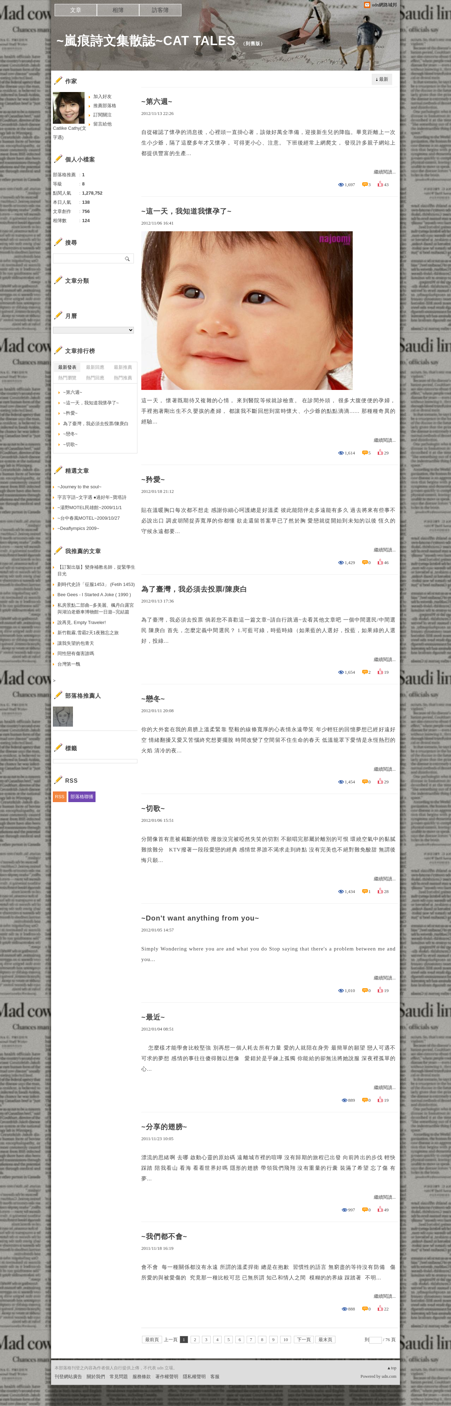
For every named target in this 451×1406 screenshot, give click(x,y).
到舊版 (253, 43)
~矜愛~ (153, 479)
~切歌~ (153, 808)
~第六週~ (156, 101)
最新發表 (67, 367)
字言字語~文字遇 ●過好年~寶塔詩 (91, 497)
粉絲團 (61, 1400)
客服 (215, 1376)
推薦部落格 (104, 105)
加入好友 (102, 96)
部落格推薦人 (83, 696)
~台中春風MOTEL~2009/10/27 (88, 518)
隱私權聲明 (194, 1376)
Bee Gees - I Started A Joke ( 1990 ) (94, 594)
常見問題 (119, 1376)
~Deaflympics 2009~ (78, 528)
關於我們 (96, 1376)
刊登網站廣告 (68, 1376)
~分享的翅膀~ (164, 1127)
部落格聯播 (81, 796)
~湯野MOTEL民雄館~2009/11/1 (89, 507)
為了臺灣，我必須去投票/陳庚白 (194, 589)
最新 (383, 79)
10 (285, 1339)
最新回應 (95, 367)
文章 (75, 10)
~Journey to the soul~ (79, 486)
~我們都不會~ (164, 1236)
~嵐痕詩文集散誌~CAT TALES (146, 40)
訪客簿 (160, 10)
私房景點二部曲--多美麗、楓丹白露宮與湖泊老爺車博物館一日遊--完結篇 (95, 609)
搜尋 (128, 258)
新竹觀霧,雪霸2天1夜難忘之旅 (88, 632)
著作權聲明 (166, 1376)
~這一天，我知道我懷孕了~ (186, 211)
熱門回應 (95, 377)
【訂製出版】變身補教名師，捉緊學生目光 (96, 570)
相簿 (118, 10)
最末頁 (325, 1339)
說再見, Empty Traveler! (81, 622)
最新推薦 (123, 367)
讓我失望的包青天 (75, 643)
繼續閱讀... (385, 172)
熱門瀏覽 (67, 377)
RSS (59, 796)
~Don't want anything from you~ (200, 918)
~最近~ (153, 1017)
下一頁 (304, 1339)
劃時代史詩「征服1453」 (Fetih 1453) (96, 584)
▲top (391, 1367)
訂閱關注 (102, 114)
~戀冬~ (153, 699)
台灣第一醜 (68, 664)
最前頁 (152, 1339)
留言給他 (102, 124)
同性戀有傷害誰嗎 (75, 653)
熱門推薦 (123, 377)
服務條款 (141, 1376)
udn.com (389, 1376)
